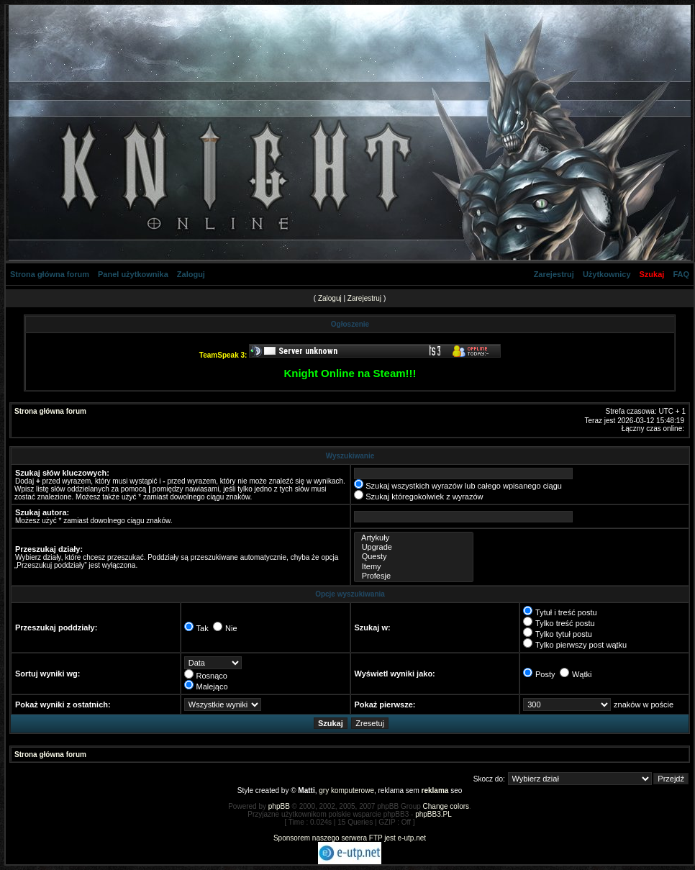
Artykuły (413, 538)
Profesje (413, 576)
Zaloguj (191, 274)
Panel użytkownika (133, 274)
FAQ (681, 274)
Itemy (413, 566)
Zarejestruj (554, 274)
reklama (435, 790)
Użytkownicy (607, 274)
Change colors (446, 806)
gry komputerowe (346, 790)
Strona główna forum (49, 274)
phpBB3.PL (433, 814)
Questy (413, 556)
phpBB (279, 806)
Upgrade (413, 547)
